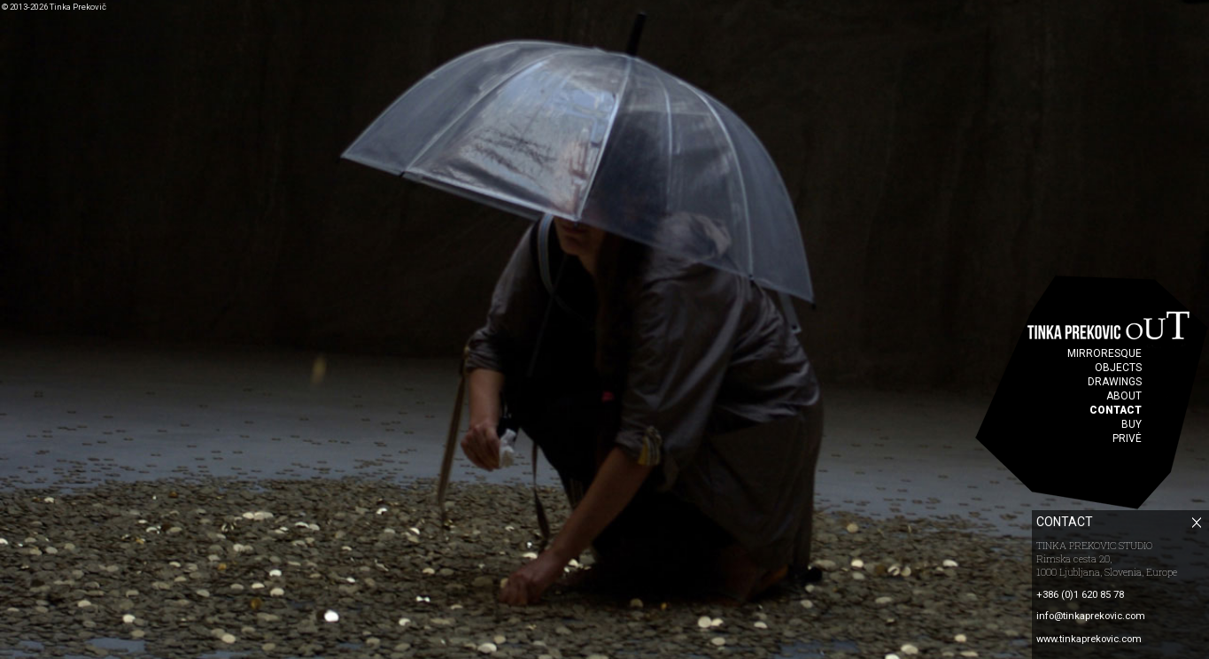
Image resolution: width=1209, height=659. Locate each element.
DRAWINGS (1115, 382)
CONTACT (1115, 410)
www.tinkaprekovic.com (1089, 639)
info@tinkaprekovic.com (1090, 616)
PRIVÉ (1127, 438)
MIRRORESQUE (1104, 353)
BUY (1131, 424)
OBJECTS (1118, 367)
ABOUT (1124, 396)
